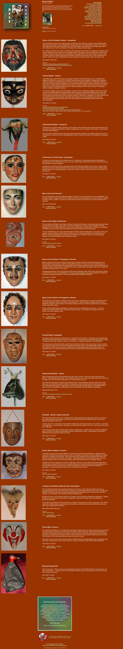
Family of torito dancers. (48, 512)
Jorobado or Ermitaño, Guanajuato (93, 19)
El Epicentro (45, 27)
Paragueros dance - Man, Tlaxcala (93, 11)
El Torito (76, 169)
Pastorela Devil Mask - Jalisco (94, 15)
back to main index (51, 69)
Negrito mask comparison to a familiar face (55, 609)
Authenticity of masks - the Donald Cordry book (54, 606)
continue (59, 67)
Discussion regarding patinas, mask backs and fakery (56, 64)
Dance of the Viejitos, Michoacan (94, 10)
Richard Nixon (99, 339)
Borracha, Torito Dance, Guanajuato (93, 7)
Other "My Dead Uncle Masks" (49, 474)
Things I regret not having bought (55, 618)
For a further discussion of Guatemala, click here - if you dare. (57, 394)
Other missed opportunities (55, 620)
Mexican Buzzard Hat (96, 21)
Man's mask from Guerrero (95, 9)
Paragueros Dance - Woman (95, 12)
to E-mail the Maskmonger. (60, 645)
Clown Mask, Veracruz (96, 20)
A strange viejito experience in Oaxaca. (52, 243)
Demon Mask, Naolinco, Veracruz (93, 18)
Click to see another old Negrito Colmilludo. (53, 108)
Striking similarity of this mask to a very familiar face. (55, 107)
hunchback (63, 169)
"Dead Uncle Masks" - (54, 614)
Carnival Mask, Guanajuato (95, 14)
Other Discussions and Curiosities (93, 23)
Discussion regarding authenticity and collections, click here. (57, 65)
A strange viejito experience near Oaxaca (54, 608)
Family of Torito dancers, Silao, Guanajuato (55, 617)
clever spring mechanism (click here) (81, 273)
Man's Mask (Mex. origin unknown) (93, 16)
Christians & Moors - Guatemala (94, 4)
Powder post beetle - (55, 612)
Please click (46, 645)
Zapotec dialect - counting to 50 (49, 611)
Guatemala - (55, 615)
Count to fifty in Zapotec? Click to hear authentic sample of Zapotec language (62, 109)
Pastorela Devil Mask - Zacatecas (93, 6)
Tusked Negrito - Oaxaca (95, 5)
